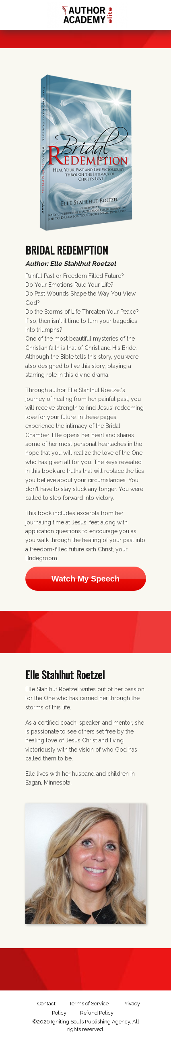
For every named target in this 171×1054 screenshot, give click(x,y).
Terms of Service (89, 1004)
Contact (46, 1004)
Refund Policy (96, 1013)
